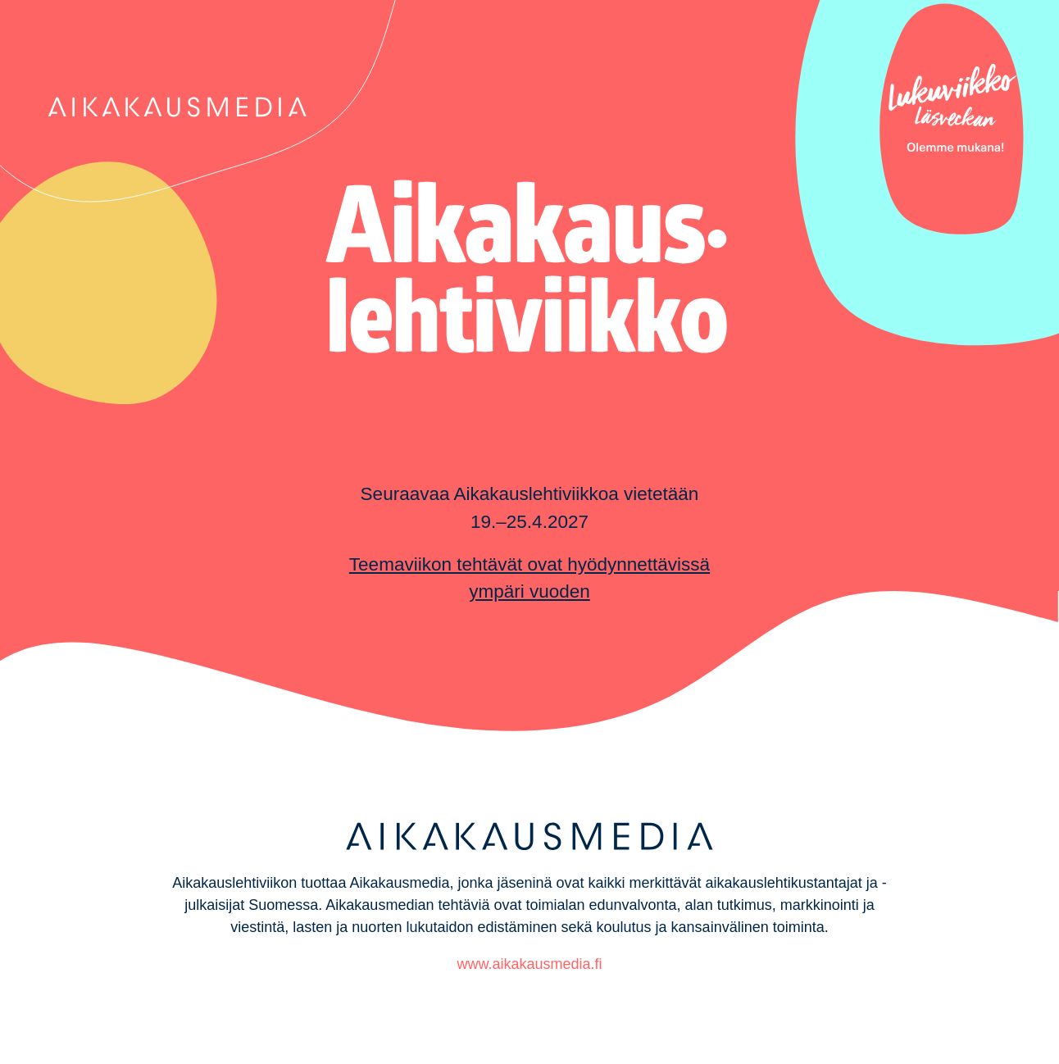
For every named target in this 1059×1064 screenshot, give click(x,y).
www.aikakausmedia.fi (529, 964)
